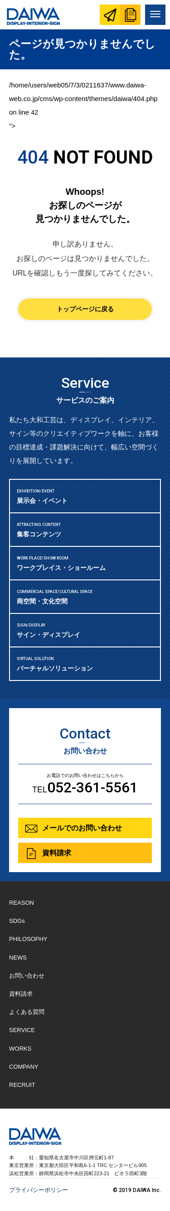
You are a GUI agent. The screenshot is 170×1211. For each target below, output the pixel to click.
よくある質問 (26, 1011)
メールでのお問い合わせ (82, 828)
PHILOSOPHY (28, 939)
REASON (21, 902)
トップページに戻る (85, 309)
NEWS (18, 957)
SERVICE (22, 1030)
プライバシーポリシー (38, 1190)
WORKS (20, 1048)
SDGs (17, 920)
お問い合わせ (110, 15)
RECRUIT (22, 1084)
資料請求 (130, 15)
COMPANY (24, 1066)
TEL (85, 787)
